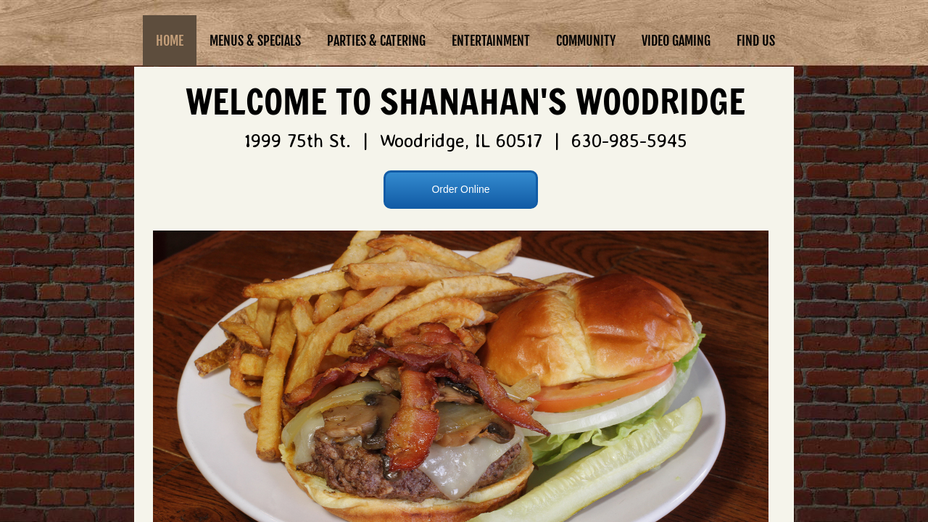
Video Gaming (676, 41)
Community (586, 41)
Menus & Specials (255, 41)
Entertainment (491, 41)
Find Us (756, 41)
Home (169, 41)
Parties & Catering (376, 41)
